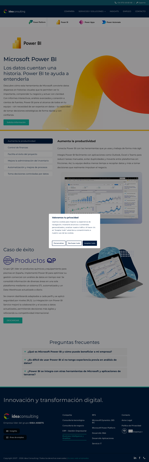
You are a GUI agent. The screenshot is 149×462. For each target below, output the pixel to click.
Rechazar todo (74, 243)
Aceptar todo (89, 243)
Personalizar (59, 243)
